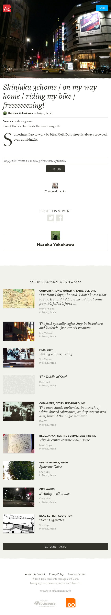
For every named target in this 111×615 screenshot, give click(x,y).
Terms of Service (77, 574)
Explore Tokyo (56, 547)
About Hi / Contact (35, 574)
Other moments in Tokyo (55, 281)
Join (102, 8)
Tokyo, (45, 113)
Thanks (55, 169)
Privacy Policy (56, 574)
